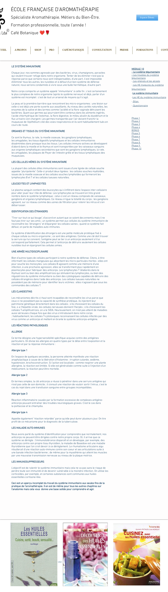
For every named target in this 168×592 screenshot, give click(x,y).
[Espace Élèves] (147, 17)
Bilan (136, 101)
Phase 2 (136, 121)
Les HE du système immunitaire (149, 97)
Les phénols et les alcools (146, 81)
